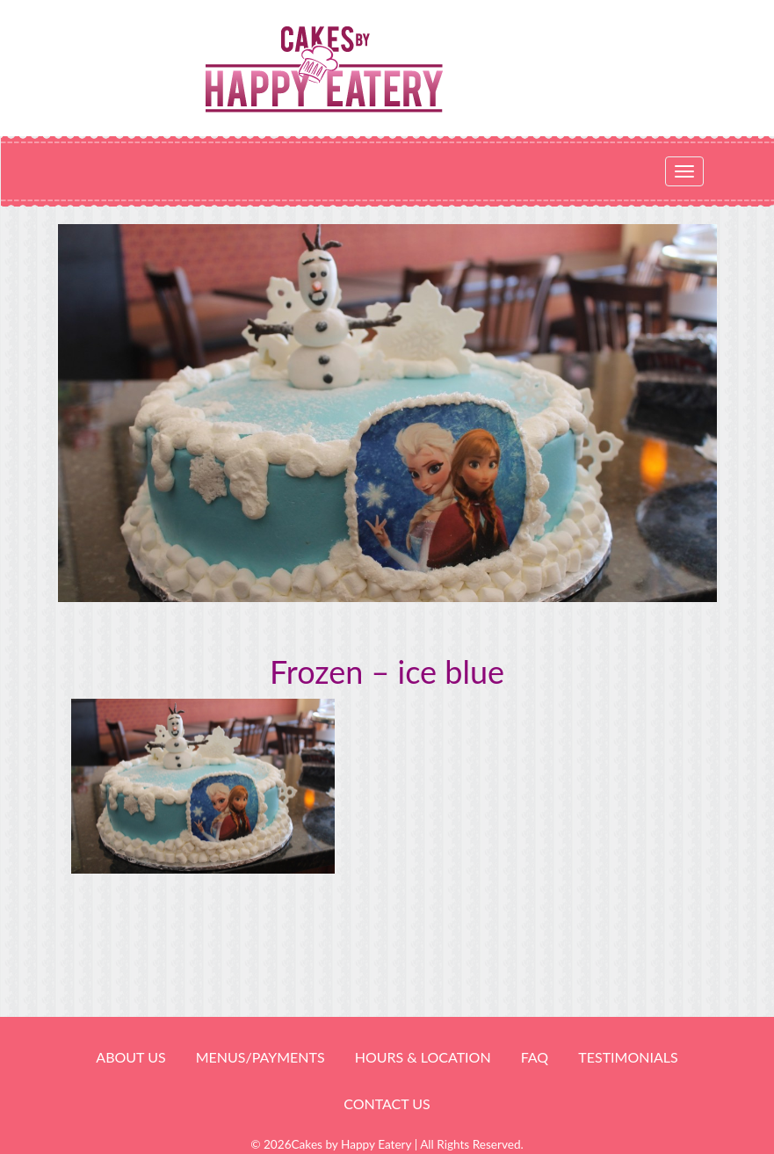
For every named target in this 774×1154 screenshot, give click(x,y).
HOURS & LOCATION (423, 1057)
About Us (130, 1057)
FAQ (534, 1057)
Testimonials (627, 1057)
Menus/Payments (260, 1057)
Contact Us (387, 1103)
